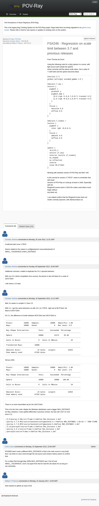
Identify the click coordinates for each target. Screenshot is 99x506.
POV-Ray (18, 39)
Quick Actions (89, 39)
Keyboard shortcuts (10, 496)
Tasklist (25, 14)
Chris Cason (9, 447)
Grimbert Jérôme (15, 41)
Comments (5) (10, 226)
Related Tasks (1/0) (26, 226)
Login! (95, 2)
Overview (12, 14)
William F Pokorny (17, 43)
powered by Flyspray (88, 500)
